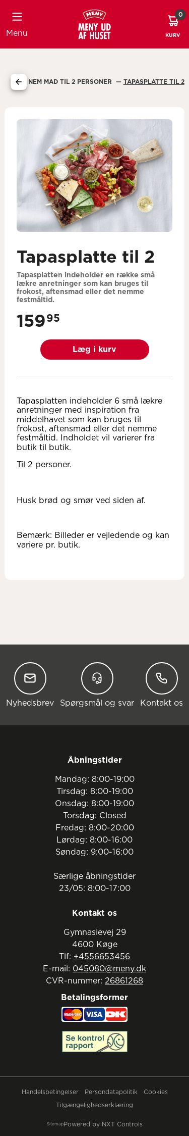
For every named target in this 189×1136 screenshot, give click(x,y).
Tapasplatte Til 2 (153, 82)
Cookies (156, 1092)
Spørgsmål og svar (97, 684)
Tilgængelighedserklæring (94, 1105)
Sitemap (55, 1124)
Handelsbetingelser (50, 1092)
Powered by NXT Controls (103, 1124)
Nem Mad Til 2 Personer (71, 82)
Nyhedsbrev (30, 684)
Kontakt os (161, 684)
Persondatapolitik (111, 1092)
